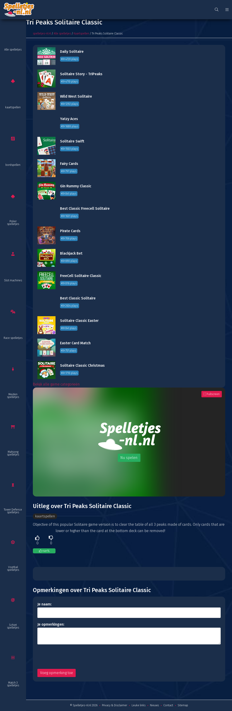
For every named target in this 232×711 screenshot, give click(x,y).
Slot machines (13, 280)
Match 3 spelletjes (13, 684)
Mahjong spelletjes (13, 453)
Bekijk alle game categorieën (56, 384)
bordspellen (12, 164)
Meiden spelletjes (13, 396)
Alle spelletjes (13, 49)
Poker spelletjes (13, 223)
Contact (168, 705)
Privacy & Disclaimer (114, 705)
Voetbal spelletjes (13, 568)
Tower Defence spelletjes (13, 511)
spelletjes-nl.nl (42, 33)
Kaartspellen (81, 33)
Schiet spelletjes (13, 626)
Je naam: (44, 604)
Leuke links (138, 705)
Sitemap (183, 705)
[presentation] (71, 657)
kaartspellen (13, 107)
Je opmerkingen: (50, 624)
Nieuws (154, 705)
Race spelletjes (13, 338)
